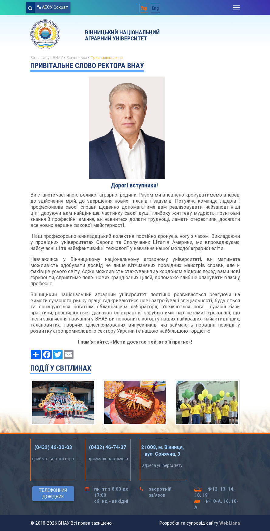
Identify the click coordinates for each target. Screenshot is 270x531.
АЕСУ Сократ (52, 7)
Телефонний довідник (53, 493)
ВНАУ (58, 57)
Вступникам (77, 57)
